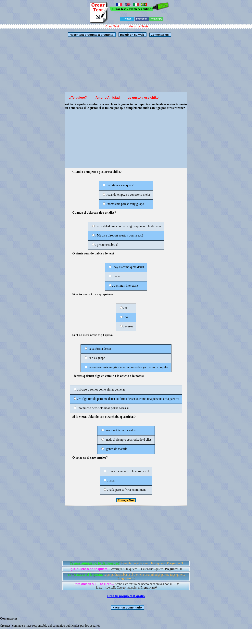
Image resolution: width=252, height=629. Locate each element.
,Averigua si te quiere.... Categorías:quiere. (126, 569)
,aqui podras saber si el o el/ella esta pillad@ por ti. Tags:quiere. (126, 576)
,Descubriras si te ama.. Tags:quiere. (126, 563)
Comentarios (159, 34)
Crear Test (112, 26)
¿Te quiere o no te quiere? (89, 569)
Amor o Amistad (107, 97)
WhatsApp (156, 18)
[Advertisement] (126, 64)
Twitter (127, 18)
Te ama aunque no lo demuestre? (95, 563)
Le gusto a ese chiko (143, 97)
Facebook (141, 18)
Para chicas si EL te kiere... (93, 584)
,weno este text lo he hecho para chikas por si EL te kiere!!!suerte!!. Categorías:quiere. (126, 585)
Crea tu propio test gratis (126, 596)
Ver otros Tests (138, 26)
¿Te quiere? (78, 97)
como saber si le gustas (85, 574)
